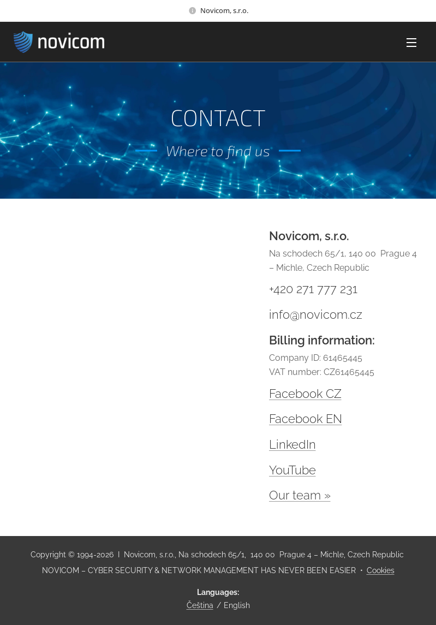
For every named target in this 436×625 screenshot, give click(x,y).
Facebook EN (305, 419)
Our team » (300, 495)
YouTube (292, 470)
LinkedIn (292, 444)
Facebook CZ (305, 393)
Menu (411, 42)
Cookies (381, 570)
